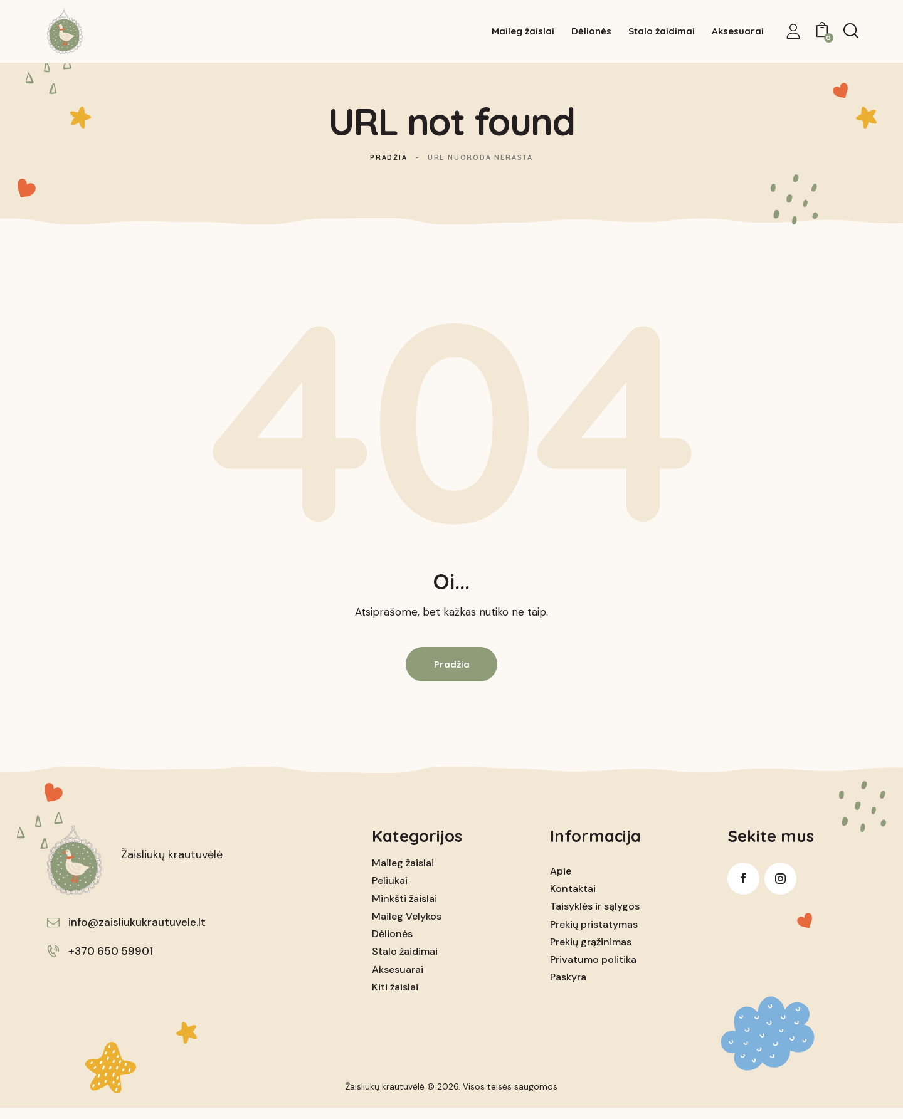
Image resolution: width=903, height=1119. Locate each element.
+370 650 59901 (110, 962)
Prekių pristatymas (594, 935)
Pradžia (389, 168)
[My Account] (793, 32)
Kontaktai (573, 899)
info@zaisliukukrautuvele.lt (137, 933)
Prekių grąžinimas (590, 952)
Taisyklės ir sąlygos (595, 917)
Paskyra (568, 987)
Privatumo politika (593, 970)
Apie (560, 881)
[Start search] (851, 32)
